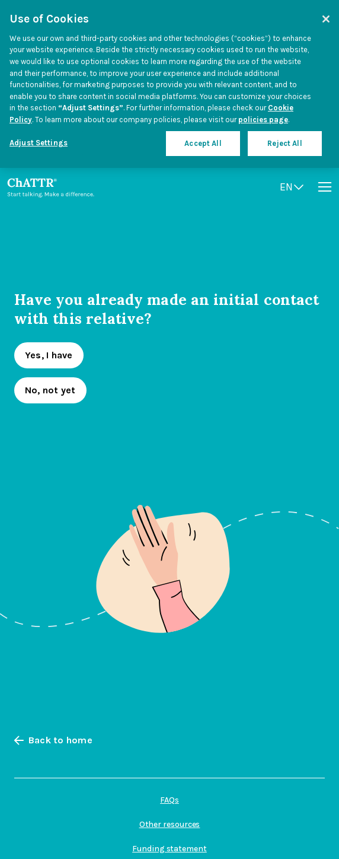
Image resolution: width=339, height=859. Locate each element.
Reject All (284, 143)
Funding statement (169, 849)
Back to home (53, 740)
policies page (263, 119)
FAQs (169, 800)
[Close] (326, 19)
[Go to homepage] (50, 187)
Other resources (169, 824)
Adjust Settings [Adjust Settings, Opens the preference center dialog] (38, 142)
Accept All (202, 143)
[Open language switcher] (291, 187)
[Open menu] (325, 187)
